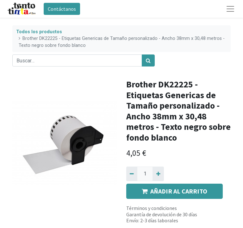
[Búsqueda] (148, 60)
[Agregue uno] (158, 174)
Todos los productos (39, 32)
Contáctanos (62, 9)
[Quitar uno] (131, 174)
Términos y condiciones (151, 208)
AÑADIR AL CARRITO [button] (174, 191)
